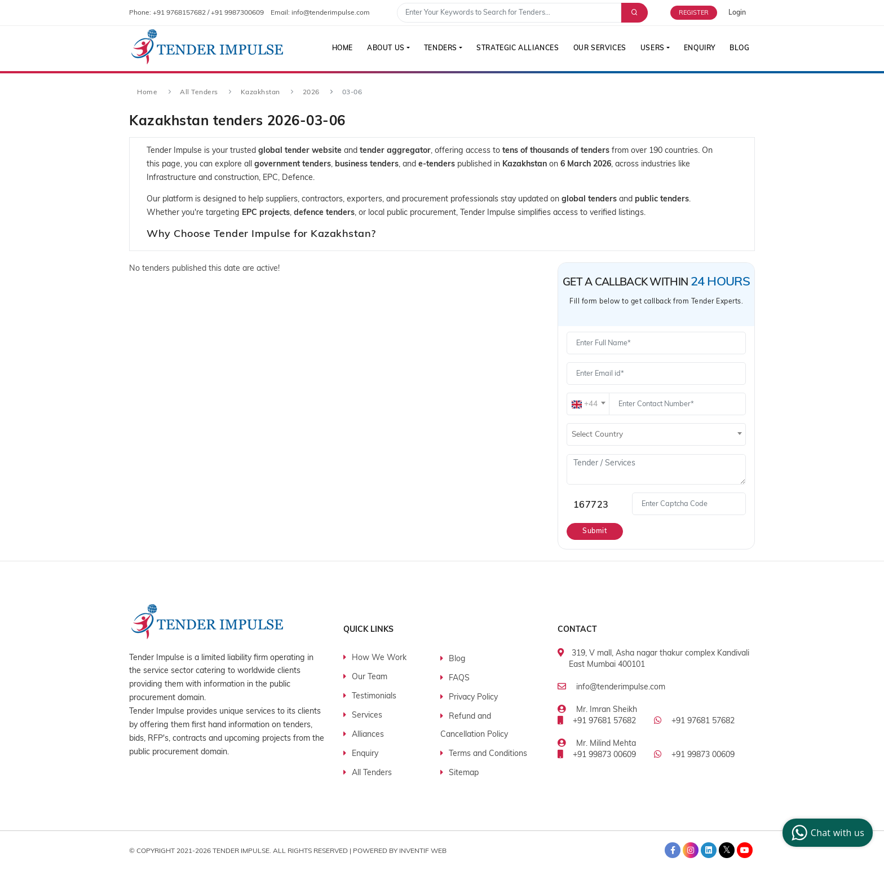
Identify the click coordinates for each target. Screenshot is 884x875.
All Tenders (199, 92)
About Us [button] (382, 48)
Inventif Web (423, 850)
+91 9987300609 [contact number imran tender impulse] (237, 13)
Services (367, 715)
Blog (739, 48)
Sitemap (464, 773)
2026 (311, 92)
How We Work (379, 658)
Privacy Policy (473, 697)
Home (338, 48)
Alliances (368, 735)
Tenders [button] (437, 48)
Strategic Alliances (515, 48)
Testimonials (374, 696)
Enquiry (698, 48)
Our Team (369, 677)
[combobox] (588, 404)
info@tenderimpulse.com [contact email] (330, 13)
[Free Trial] (699, 12)
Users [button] (651, 48)
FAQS (459, 678)
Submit (595, 531)
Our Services (597, 48)
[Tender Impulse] (207, 47)
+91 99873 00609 (604, 755)
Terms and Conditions (488, 754)
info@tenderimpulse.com (620, 687)
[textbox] (588, 404)
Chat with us (826, 832)
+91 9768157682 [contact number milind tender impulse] (179, 13)
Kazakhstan (260, 92)
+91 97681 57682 (604, 721)
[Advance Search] (633, 13)
